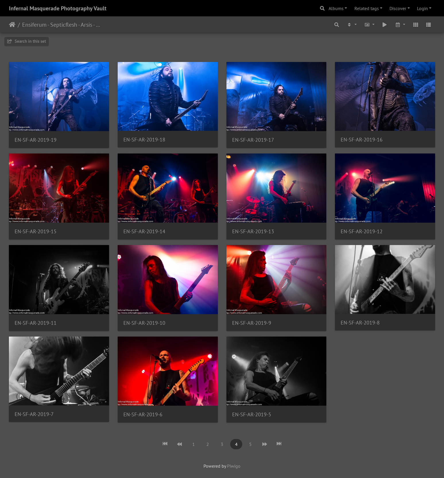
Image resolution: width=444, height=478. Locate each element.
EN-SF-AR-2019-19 (36, 140)
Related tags (366, 8)
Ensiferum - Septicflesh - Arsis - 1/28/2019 (62, 24)
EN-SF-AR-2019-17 (253, 140)
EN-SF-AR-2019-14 (144, 231)
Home (12, 24)
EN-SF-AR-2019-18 (144, 140)
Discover (397, 8)
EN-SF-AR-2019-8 (360, 323)
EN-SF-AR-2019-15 (36, 231)
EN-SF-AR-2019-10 (144, 323)
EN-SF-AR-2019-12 (362, 231)
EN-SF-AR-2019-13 (253, 231)
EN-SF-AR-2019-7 (34, 414)
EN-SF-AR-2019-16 (362, 140)
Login (422, 8)
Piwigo (234, 466)
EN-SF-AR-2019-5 (251, 414)
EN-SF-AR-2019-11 (36, 323)
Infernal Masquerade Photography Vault (57, 8)
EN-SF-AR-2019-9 (251, 323)
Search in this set (26, 41)
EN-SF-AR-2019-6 (142, 414)
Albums (336, 8)
